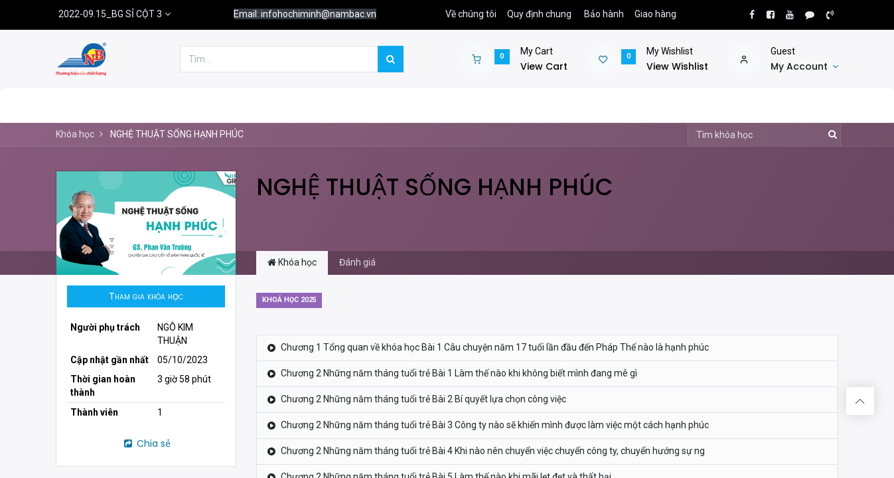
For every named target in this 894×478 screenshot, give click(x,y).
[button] (146, 296)
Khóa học (75, 134)
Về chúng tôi (470, 14)
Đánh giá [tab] (357, 262)
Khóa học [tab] (292, 262)
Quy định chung (539, 14)
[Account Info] (804, 67)
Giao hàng (655, 14)
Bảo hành (604, 14)
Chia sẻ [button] (146, 443)
